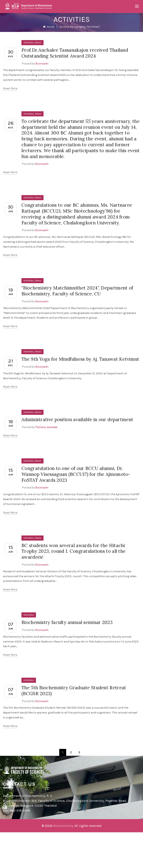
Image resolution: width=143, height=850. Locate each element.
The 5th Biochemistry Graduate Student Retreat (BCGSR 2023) (77, 708)
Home (50, 26)
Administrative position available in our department (67, 434)
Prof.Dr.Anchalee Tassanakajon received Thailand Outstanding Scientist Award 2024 (78, 53)
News (38, 42)
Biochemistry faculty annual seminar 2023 (70, 640)
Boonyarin (42, 63)
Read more (10, 88)
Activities (28, 42)
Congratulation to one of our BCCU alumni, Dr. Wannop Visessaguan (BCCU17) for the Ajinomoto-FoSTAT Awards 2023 (80, 492)
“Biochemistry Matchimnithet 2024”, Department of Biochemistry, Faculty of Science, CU (78, 297)
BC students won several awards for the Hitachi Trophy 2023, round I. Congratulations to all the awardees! (77, 569)
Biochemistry (63, 843)
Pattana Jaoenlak (46, 444)
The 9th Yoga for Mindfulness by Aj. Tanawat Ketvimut (73, 368)
